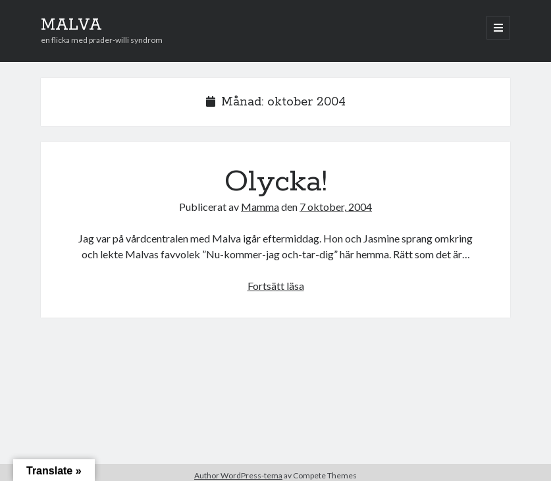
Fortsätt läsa (276, 285)
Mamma (260, 206)
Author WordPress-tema (238, 475)
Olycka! (275, 182)
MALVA (71, 25)
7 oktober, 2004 (336, 206)
